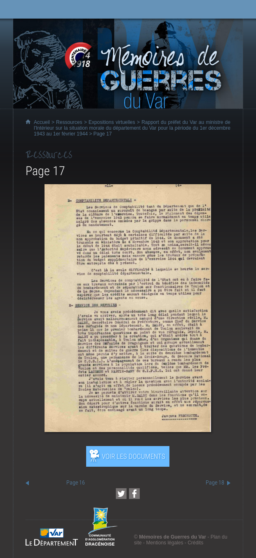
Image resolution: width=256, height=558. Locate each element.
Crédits (195, 543)
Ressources (69, 122)
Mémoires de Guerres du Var (172, 537)
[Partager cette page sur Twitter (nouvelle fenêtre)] (121, 493)
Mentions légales (164, 543)
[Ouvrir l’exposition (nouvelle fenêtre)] (128, 430)
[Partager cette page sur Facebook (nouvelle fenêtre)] (134, 493)
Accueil (42, 122)
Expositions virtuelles (112, 122)
